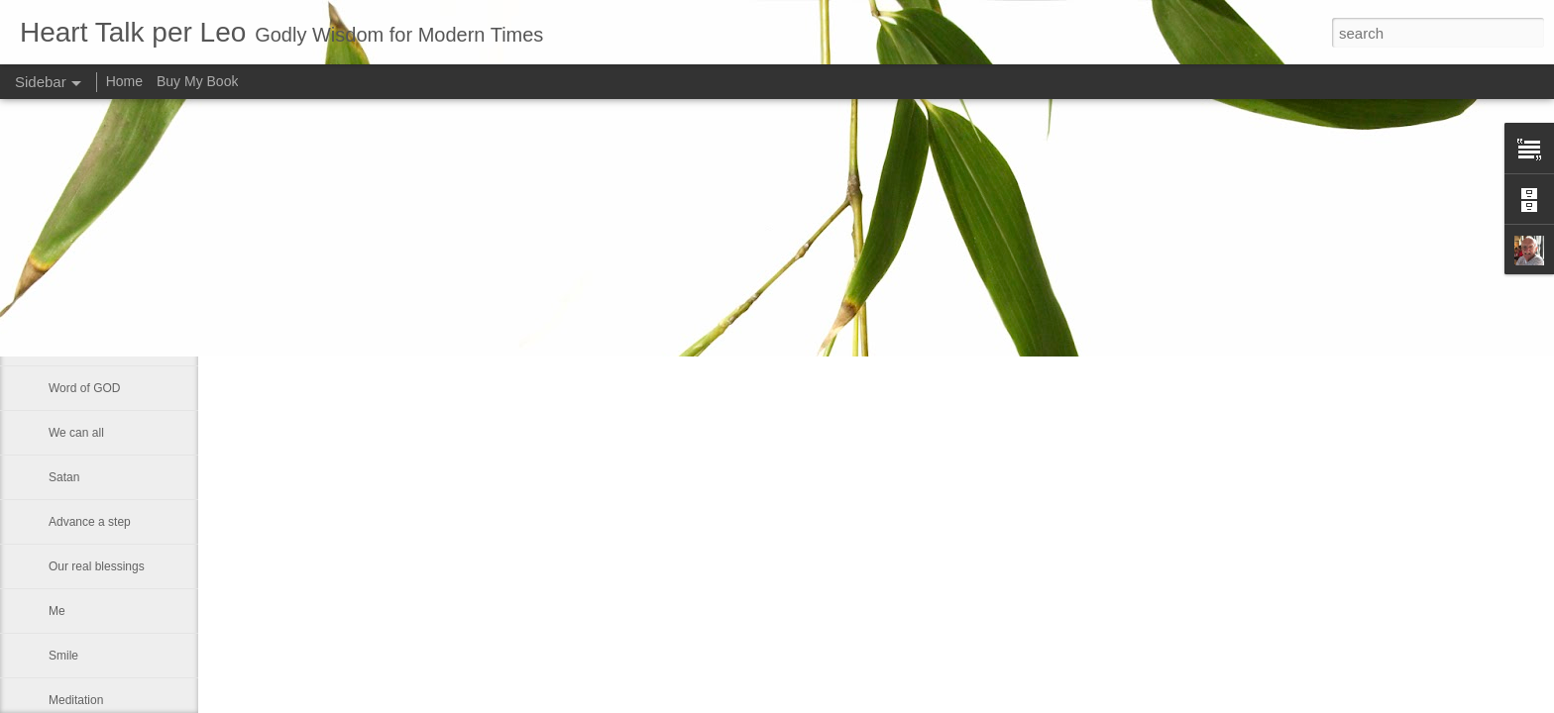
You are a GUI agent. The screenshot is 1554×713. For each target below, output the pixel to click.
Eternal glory (82, 299)
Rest (61, 344)
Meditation (76, 700)
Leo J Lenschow (650, 257)
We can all (76, 433)
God (60, 254)
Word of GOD (84, 388)
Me (57, 611)
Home (124, 81)
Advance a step (90, 522)
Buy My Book (197, 81)
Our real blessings (97, 566)
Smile (63, 655)
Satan (64, 477)
